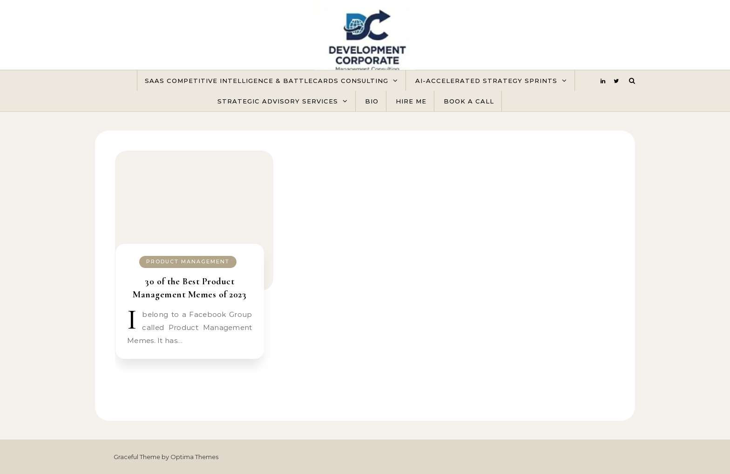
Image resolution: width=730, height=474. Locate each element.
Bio (372, 101)
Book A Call (469, 101)
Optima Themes (194, 456)
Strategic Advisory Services (277, 101)
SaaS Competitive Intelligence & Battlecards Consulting (266, 80)
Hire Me (411, 101)
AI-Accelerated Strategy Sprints (486, 80)
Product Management (188, 261)
